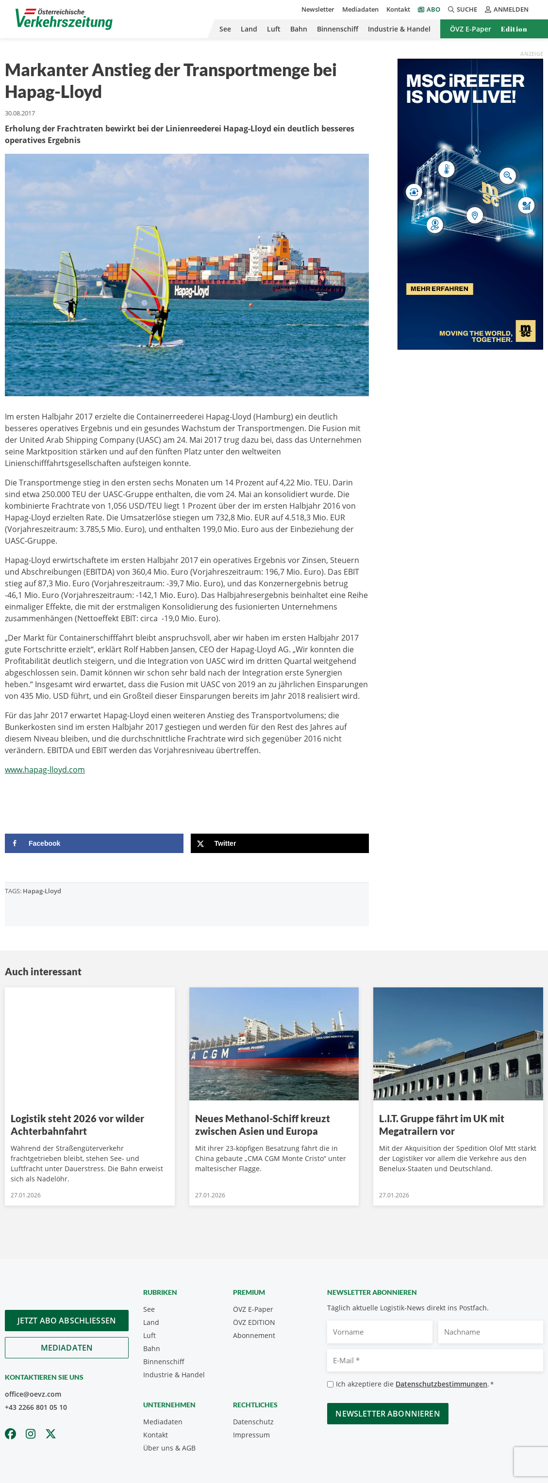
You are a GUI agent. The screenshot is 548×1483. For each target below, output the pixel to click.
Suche (462, 9)
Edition (514, 28)
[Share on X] (280, 843)
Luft (274, 28)
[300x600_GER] (470, 203)
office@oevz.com (33, 1394)
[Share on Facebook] (94, 843)
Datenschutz (253, 1421)
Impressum (251, 1434)
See (225, 28)
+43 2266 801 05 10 (36, 1407)
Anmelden (507, 9)
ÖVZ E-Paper (470, 28)
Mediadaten (360, 9)
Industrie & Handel (399, 28)
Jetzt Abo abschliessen (66, 1320)
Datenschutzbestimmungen (441, 1383)
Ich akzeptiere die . (415, 1384)
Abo (433, 9)
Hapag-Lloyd (42, 891)
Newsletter (317, 9)
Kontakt (398, 9)
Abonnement (254, 1335)
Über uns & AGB (169, 1447)
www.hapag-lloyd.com (45, 769)
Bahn (298, 28)
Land (249, 28)
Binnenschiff (337, 28)
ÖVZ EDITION (254, 1322)
